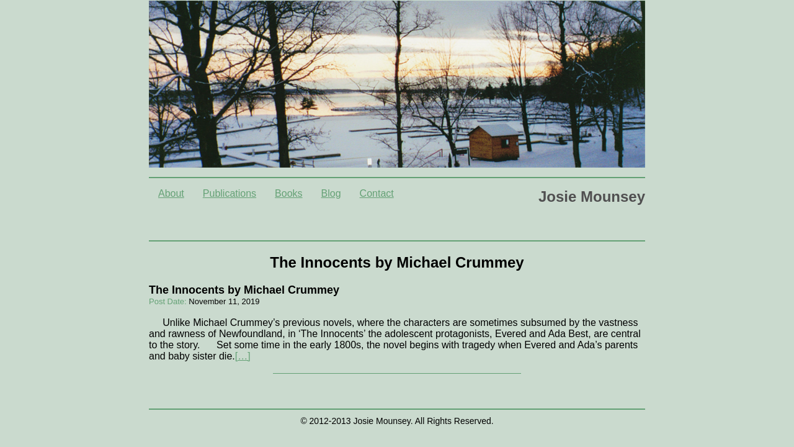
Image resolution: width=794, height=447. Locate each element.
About (171, 193)
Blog (331, 193)
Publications (229, 193)
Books (288, 193)
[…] (243, 356)
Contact (377, 193)
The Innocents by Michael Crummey (244, 290)
